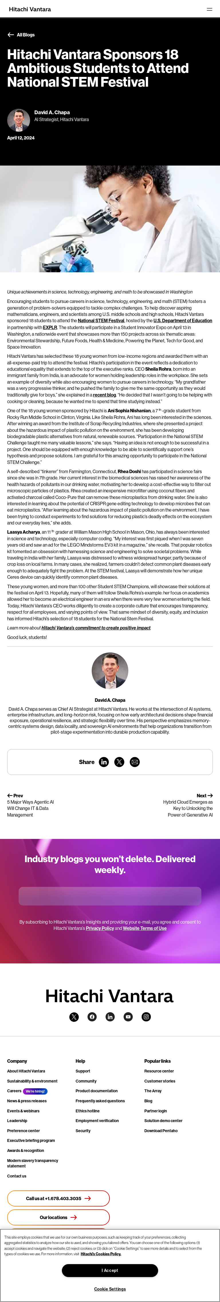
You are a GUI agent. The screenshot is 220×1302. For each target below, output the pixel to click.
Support (83, 1071)
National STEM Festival (101, 320)
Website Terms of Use (145, 928)
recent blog (104, 395)
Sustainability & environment (32, 1081)
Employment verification (97, 1120)
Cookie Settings (110, 1289)
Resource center (159, 1071)
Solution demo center (163, 1120)
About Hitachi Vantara (26, 1071)
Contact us (16, 1176)
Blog (148, 1101)
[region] (110, 1265)
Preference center (23, 1130)
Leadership (17, 1120)
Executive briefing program (31, 1140)
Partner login (155, 1111)
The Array (153, 1091)
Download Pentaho (161, 1130)
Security (83, 1130)
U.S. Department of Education (183, 320)
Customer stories (159, 1081)
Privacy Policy (100, 928)
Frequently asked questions (100, 1101)
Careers (14, 1091)
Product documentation (97, 1091)
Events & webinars (23, 1111)
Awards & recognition (25, 1150)
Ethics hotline (88, 1111)
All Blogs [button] (21, 35)
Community (86, 1081)
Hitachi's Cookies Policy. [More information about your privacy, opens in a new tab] (101, 1254)
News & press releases (27, 1101)
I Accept (110, 1270)
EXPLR (50, 327)
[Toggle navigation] (209, 9)
